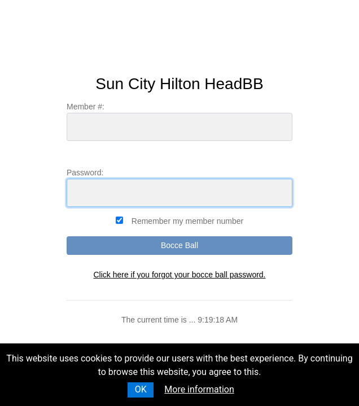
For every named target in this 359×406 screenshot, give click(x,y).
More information (199, 389)
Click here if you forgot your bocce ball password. (179, 274)
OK (141, 389)
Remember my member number (187, 221)
